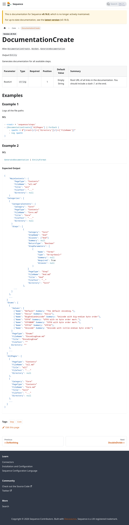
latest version (52, 19)
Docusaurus (70, 518)
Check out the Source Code (17, 486)
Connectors (8, 462)
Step (12, 421)
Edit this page (10, 427)
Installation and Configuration (17, 466)
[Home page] (4, 28)
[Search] (116, 4)
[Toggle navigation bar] (4, 4)
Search (5, 506)
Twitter (7, 490)
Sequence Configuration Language (19, 470)
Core (19, 421)
